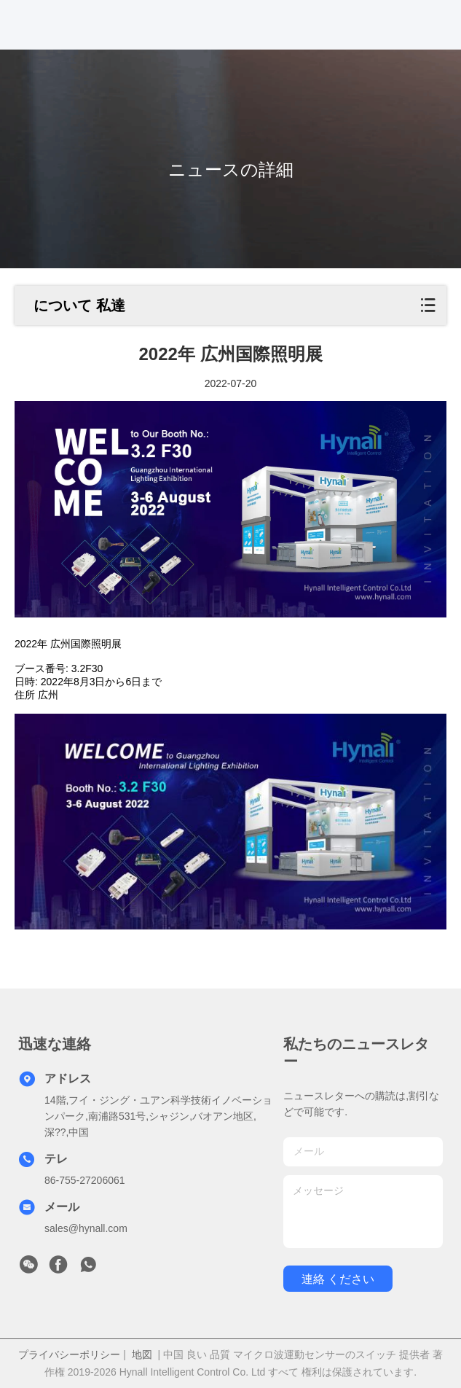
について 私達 (79, 305)
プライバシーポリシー (69, 1354)
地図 (142, 1354)
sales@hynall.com (85, 1228)
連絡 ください (338, 1279)
